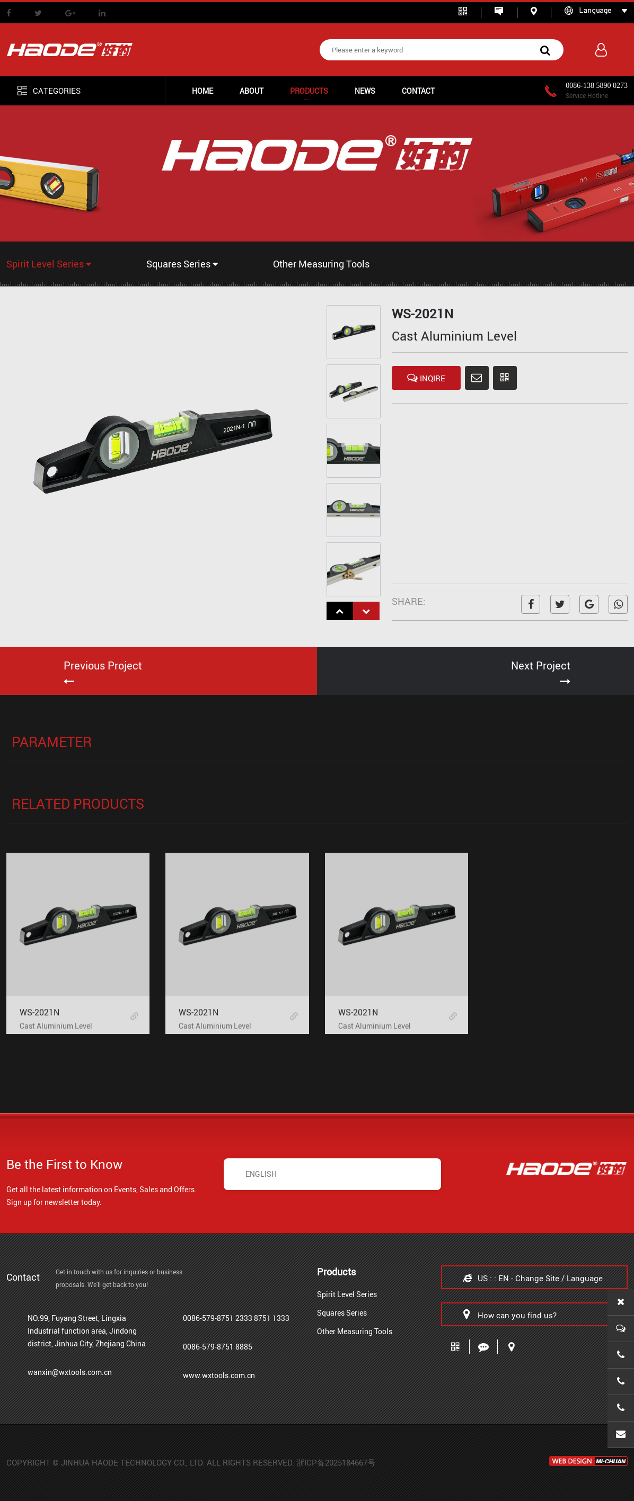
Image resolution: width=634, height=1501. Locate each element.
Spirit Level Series (48, 263)
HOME (202, 91)
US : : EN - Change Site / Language (533, 1278)
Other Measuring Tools (321, 263)
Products (309, 91)
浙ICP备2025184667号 (335, 1462)
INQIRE (426, 378)
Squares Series (182, 263)
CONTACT (418, 91)
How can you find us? (510, 1314)
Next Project (540, 665)
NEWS (365, 91)
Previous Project (103, 665)
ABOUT (251, 91)
